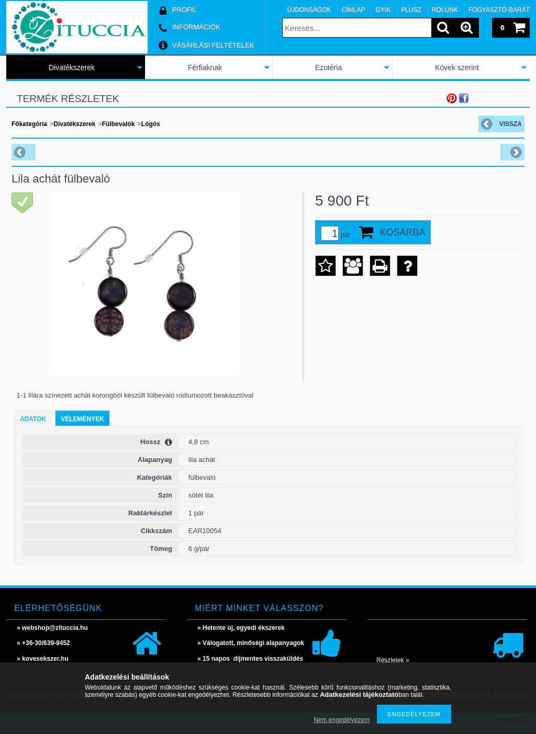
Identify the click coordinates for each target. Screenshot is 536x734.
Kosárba (402, 232)
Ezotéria (328, 67)
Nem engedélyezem (342, 720)
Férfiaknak (205, 67)
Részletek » (392, 660)
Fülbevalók (118, 124)
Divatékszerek (72, 67)
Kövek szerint (457, 67)
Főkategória (29, 124)
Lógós (150, 124)
